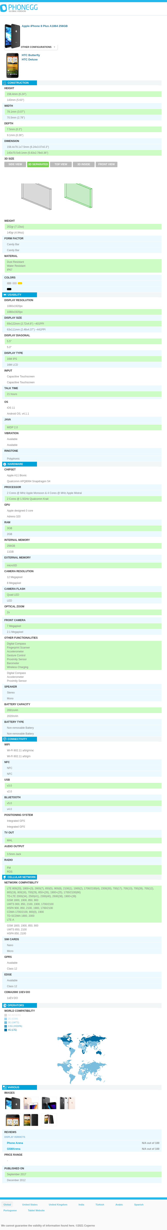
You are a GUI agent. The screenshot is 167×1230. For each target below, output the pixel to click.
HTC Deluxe (30, 59)
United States (29, 1204)
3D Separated (38, 164)
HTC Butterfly (31, 55)
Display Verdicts (14, 1137)
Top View (61, 164)
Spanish (139, 1204)
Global (7, 1204)
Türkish (99, 1204)
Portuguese (10, 1210)
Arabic (119, 1204)
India (81, 1204)
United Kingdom (58, 1204)
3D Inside (83, 164)
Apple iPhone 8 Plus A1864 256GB (45, 26)
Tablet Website (36, 1210)
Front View (106, 164)
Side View (15, 164)
